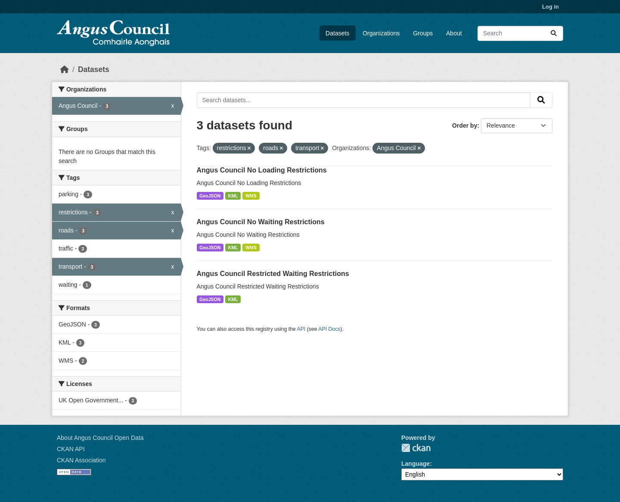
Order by (464, 125)
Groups (423, 33)
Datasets (337, 33)
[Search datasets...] (520, 33)
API (301, 329)
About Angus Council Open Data (100, 437)
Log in (550, 6)
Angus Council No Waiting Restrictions (261, 222)
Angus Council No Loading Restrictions (262, 170)
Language (415, 463)
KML (233, 195)
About (454, 33)
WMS (251, 195)
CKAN (416, 447)
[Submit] (553, 33)
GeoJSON (209, 195)
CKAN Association (81, 460)
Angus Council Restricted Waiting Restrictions (273, 273)
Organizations (381, 33)
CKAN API (71, 449)
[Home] (64, 69)
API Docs (329, 329)
